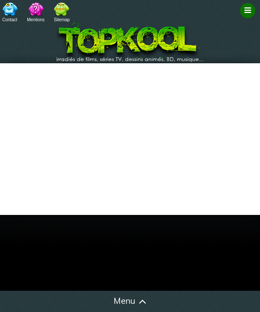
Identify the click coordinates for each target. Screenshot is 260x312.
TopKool (130, 39)
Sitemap (62, 19)
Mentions (36, 19)
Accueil (19, 301)
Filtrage (249, 18)
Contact (9, 19)
